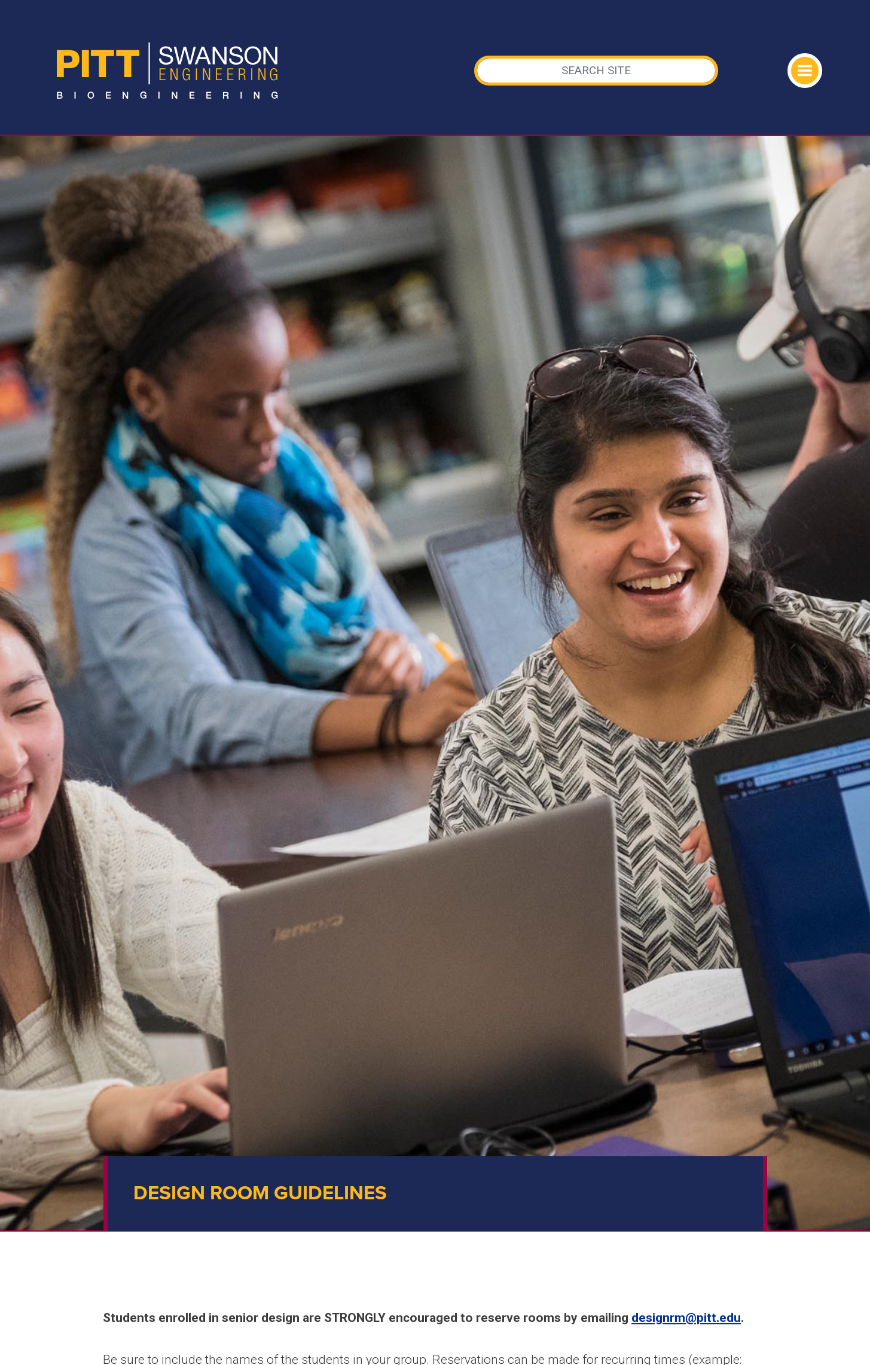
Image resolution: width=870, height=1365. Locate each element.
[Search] (596, 71)
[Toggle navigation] (804, 70)
